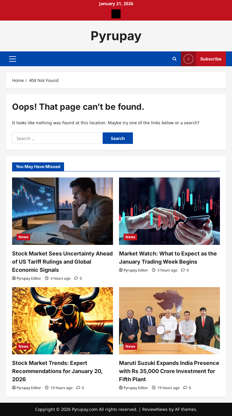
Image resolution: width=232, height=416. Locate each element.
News (23, 236)
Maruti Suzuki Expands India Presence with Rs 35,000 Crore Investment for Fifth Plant (169, 371)
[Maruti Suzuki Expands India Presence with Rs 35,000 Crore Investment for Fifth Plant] (169, 321)
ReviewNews (155, 409)
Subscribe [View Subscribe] (201, 58)
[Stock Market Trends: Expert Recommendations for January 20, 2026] (62, 321)
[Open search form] (174, 59)
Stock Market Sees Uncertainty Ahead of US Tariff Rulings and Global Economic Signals (62, 261)
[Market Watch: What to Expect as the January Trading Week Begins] (169, 211)
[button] (12, 58)
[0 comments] (78, 278)
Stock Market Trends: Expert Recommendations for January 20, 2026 (57, 371)
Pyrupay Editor (29, 278)
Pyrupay (116, 35)
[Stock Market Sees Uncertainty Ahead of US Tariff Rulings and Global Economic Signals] (62, 211)
